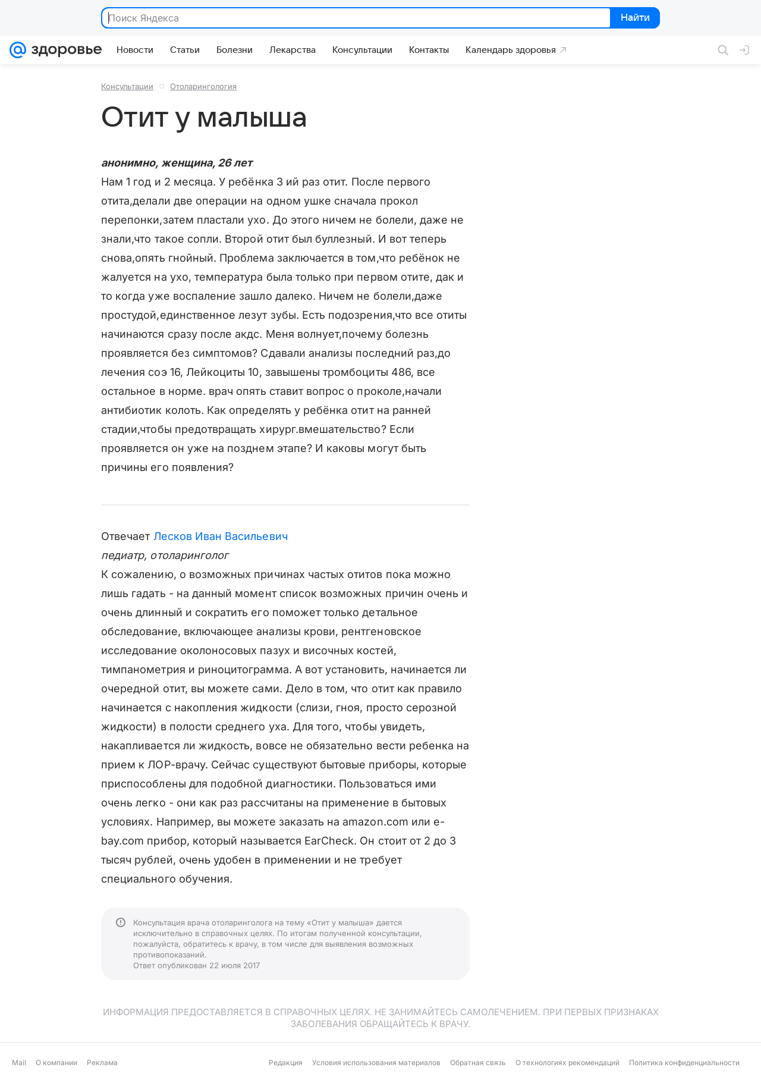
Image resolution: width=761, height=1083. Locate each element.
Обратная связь (478, 1062)
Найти (634, 18)
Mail (19, 1062)
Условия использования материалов (376, 1062)
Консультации (127, 86)
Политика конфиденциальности (684, 1062)
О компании (56, 1062)
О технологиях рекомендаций (567, 1062)
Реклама (102, 1062)
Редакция (286, 1062)
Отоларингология (203, 86)
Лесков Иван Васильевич (220, 536)
